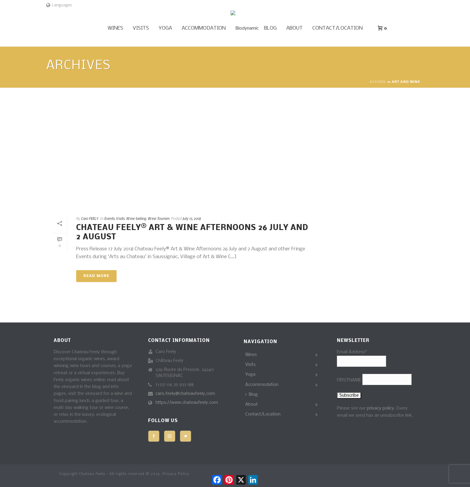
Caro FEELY (89, 218)
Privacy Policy (175, 474)
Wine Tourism (158, 218)
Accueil (378, 82)
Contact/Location (337, 28)
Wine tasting (136, 218)
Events (109, 218)
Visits (141, 28)
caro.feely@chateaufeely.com (185, 393)
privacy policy (380, 408)
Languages (59, 5)
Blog (270, 28)
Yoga (165, 28)
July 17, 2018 (191, 218)
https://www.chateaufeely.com (187, 402)
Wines (115, 28)
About (294, 28)
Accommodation (204, 28)
